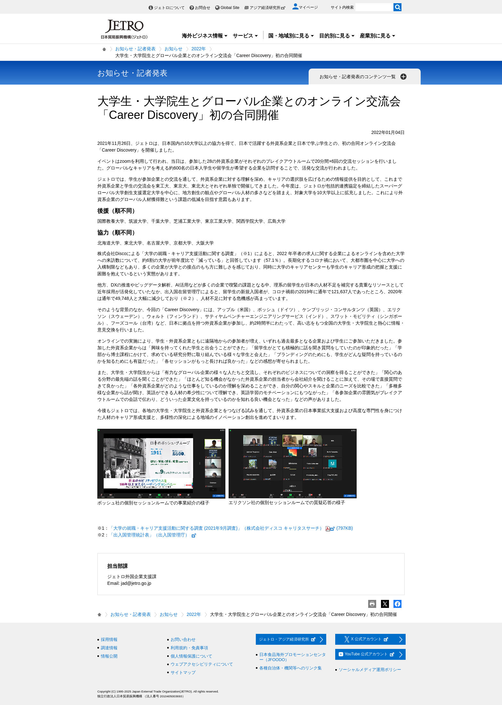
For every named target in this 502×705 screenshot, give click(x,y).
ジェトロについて (169, 7)
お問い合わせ (183, 639)
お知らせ (173, 48)
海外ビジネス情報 (205, 35)
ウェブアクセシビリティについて (202, 664)
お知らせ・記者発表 (135, 48)
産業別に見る (378, 35)
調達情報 (109, 647)
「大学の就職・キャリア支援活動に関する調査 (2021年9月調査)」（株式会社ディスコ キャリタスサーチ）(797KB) (231, 528)
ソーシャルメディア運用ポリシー (370, 669)
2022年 (198, 48)
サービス (245, 35)
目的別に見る (337, 35)
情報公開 (109, 656)
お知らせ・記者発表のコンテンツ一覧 (364, 76)
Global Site (230, 7)
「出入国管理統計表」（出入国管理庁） (153, 534)
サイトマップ (183, 672)
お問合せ (202, 7)
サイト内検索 (342, 7)
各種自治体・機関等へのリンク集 (290, 668)
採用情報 (109, 639)
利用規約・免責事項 (189, 647)
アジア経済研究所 (268, 7)
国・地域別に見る (291, 35)
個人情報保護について (191, 656)
